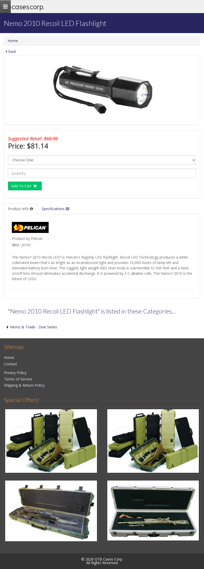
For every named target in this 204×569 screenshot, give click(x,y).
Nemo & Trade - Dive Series (30, 327)
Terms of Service (18, 379)
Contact (10, 363)
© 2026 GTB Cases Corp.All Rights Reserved (102, 561)
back (10, 51)
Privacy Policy (15, 372)
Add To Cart (24, 185)
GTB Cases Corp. (22, 6)
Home (13, 40)
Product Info (20, 208)
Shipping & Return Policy (24, 385)
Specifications (55, 208)
